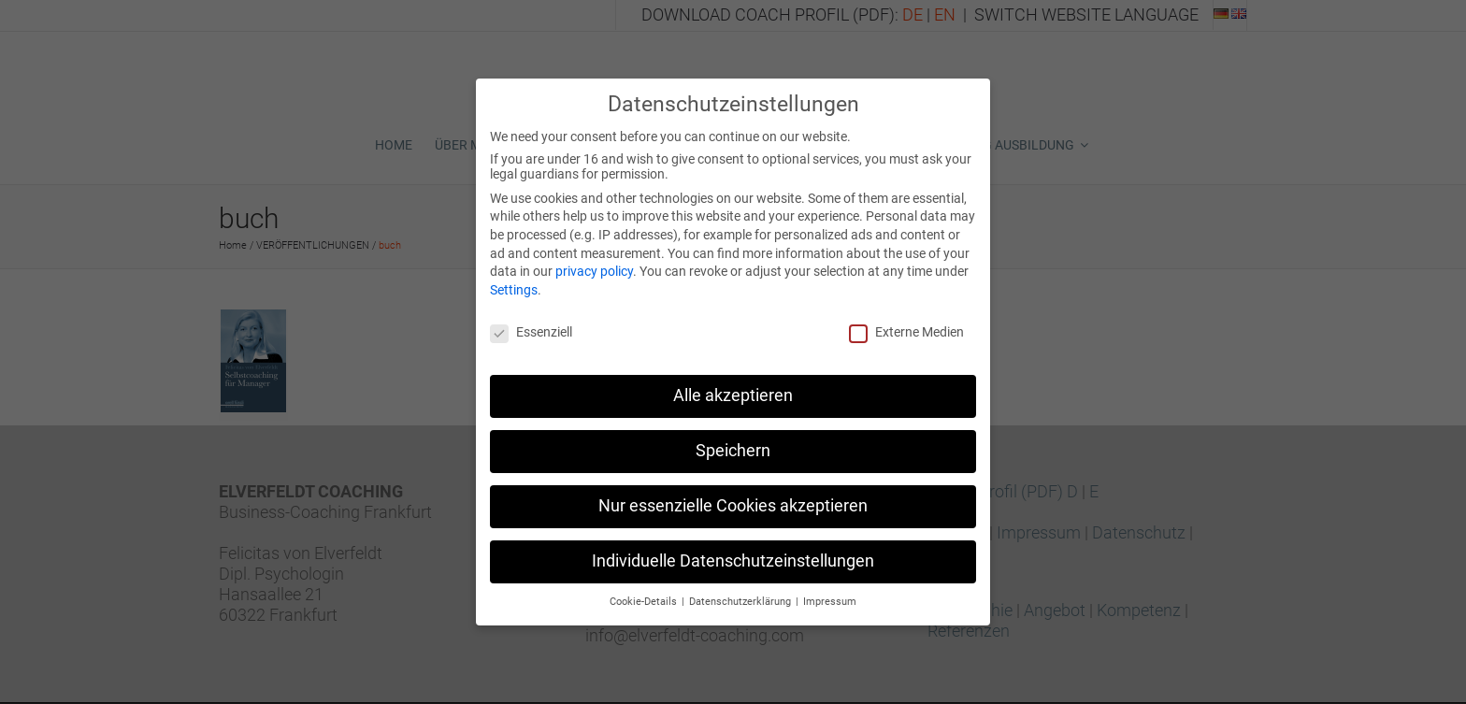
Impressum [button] (829, 592)
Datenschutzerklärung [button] (741, 592)
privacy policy (594, 262)
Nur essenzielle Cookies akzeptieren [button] (733, 497)
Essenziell (531, 322)
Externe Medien (906, 322)
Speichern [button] (733, 442)
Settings (514, 280)
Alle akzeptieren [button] (733, 387)
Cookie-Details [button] (645, 592)
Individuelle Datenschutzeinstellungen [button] (733, 552)
